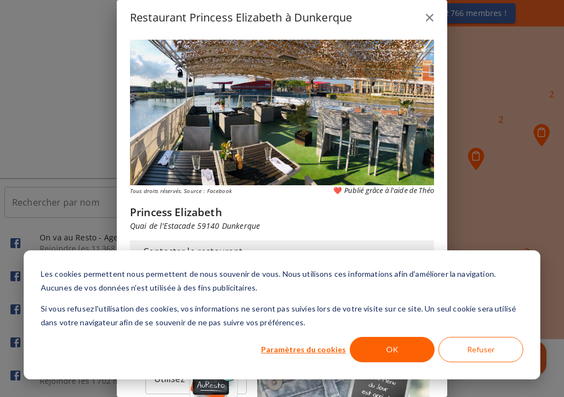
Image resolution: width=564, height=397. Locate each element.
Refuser (481, 349)
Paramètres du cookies (303, 349)
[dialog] (282, 314)
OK (392, 349)
